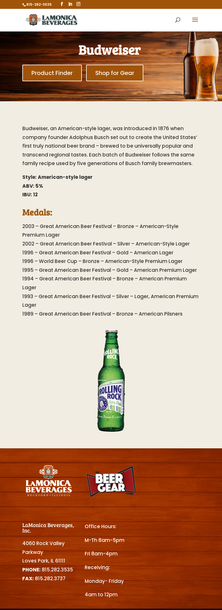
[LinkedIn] (70, 4)
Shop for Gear (114, 73)
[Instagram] (78, 4)
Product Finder (52, 73)
